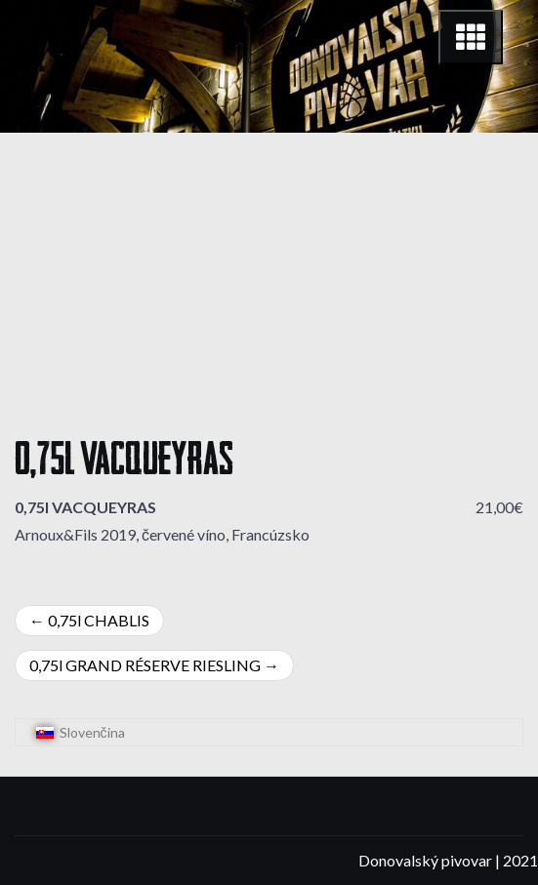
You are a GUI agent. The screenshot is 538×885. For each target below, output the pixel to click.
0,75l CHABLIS (98, 620)
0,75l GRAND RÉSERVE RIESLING (145, 665)
